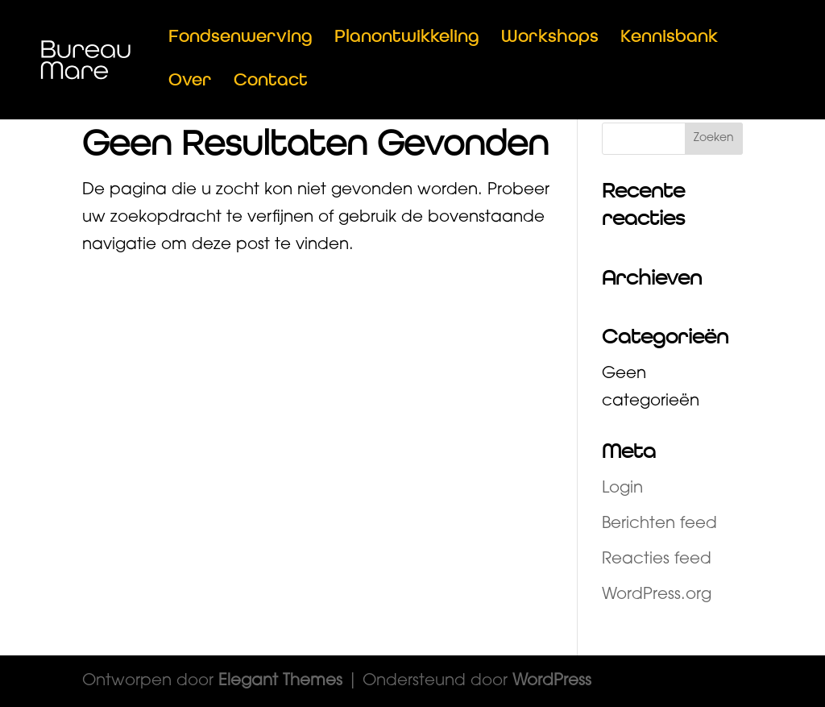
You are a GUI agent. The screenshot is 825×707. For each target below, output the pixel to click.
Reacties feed (656, 559)
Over (190, 82)
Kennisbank (669, 39)
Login (622, 488)
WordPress (551, 681)
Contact (271, 82)
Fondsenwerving (240, 39)
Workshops (550, 39)
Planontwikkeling (406, 39)
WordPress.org (656, 595)
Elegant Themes (280, 681)
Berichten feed (659, 524)
